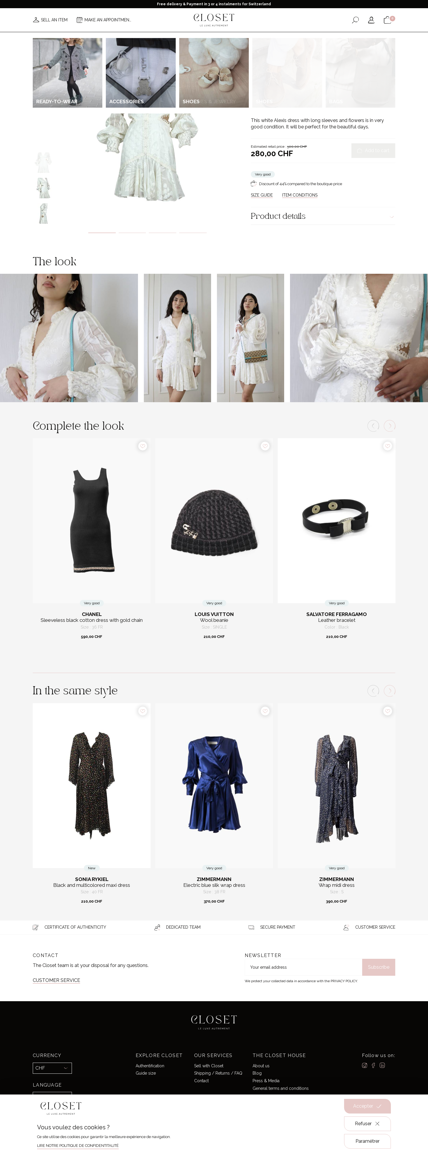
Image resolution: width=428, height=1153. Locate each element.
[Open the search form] (355, 20)
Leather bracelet (336, 620)
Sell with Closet (208, 1065)
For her (271, 63)
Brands (230, 37)
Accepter (367, 1106)
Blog (257, 1073)
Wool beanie (214, 620)
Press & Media (266, 1080)
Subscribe (378, 967)
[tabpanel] (147, 134)
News (118, 37)
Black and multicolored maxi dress (91, 885)
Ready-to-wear (293, 63)
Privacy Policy (344, 981)
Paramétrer (367, 1141)
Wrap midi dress (337, 885)
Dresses (316, 63)
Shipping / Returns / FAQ (218, 1073)
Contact (201, 1080)
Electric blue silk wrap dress (214, 885)
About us (261, 1065)
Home (283, 37)
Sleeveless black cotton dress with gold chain (92, 620)
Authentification (150, 1065)
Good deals (258, 37)
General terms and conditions (281, 1088)
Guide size (146, 1073)
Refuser (367, 1124)
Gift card (305, 37)
